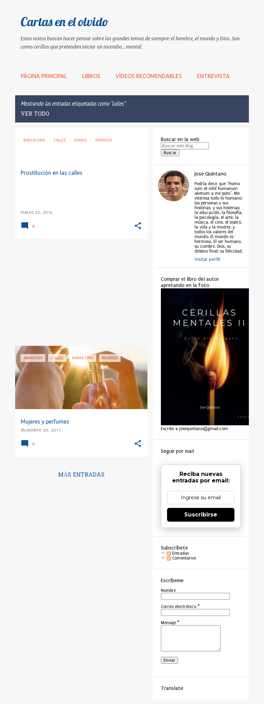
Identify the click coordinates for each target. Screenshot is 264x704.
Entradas (178, 553)
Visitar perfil (207, 259)
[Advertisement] (78, 292)
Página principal (44, 76)
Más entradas (81, 475)
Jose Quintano (211, 174)
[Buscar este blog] (185, 145)
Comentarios (181, 558)
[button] (138, 226)
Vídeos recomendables (149, 76)
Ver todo (35, 114)
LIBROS (91, 76)
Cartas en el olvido (65, 21)
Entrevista (213, 76)
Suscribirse (200, 514)
